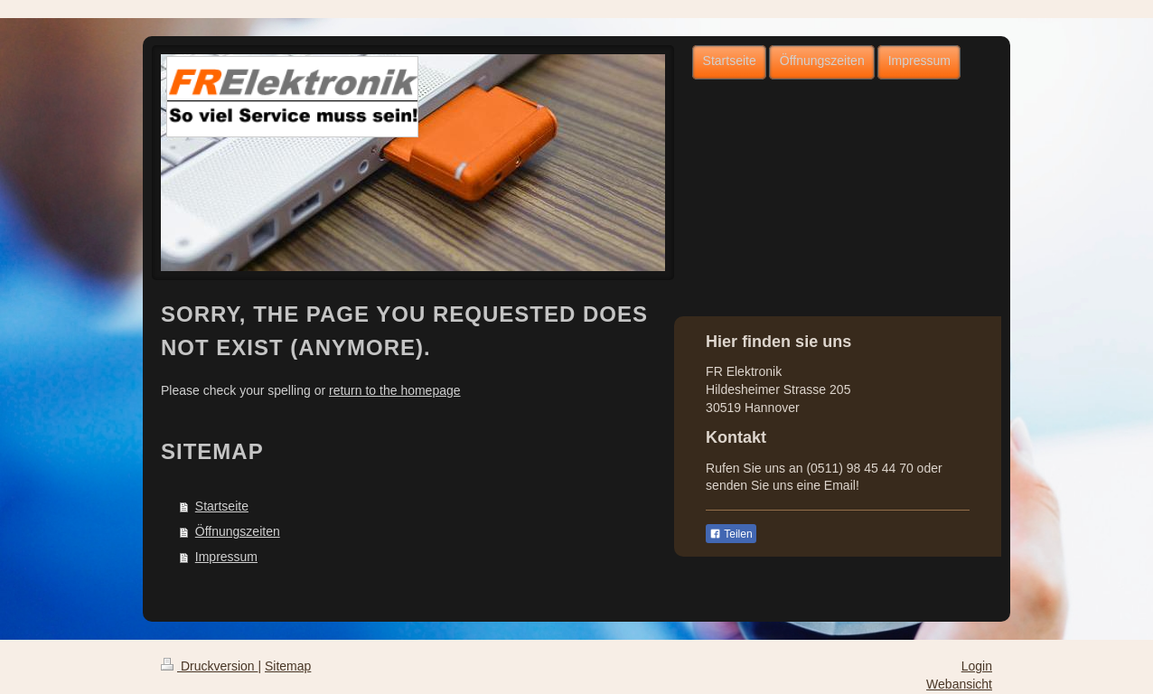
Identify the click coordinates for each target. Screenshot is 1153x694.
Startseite (221, 506)
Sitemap (288, 666)
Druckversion (209, 666)
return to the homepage (395, 390)
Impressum (226, 556)
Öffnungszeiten (237, 531)
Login (976, 666)
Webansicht (959, 684)
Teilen (730, 534)
